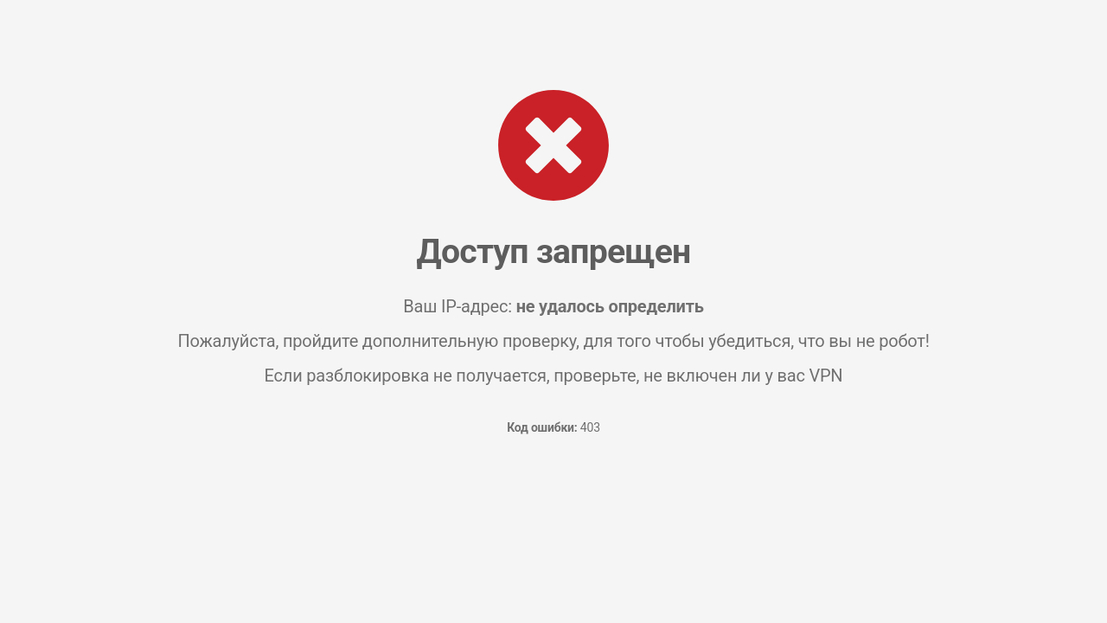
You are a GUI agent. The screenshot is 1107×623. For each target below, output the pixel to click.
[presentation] (553, 513)
